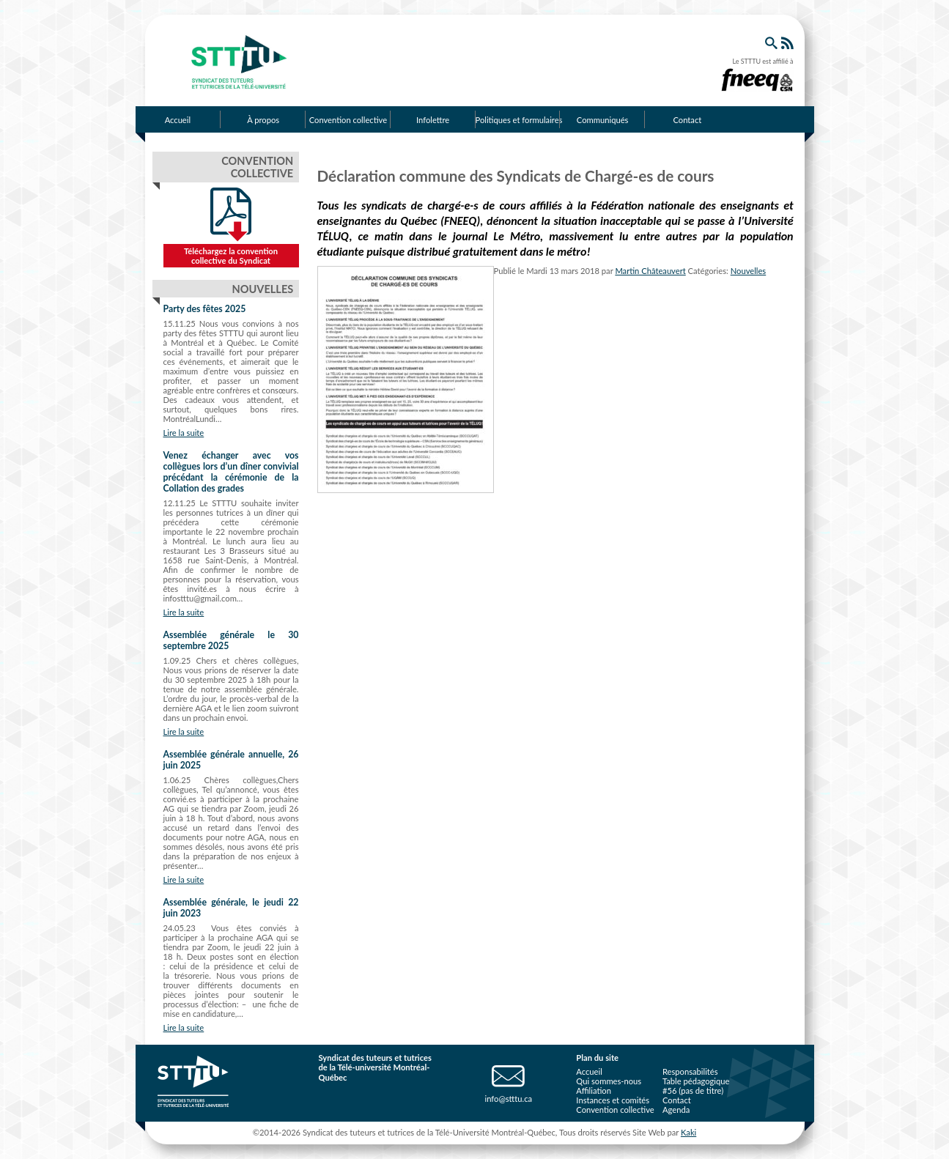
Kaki (688, 1132)
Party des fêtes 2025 (204, 308)
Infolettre (432, 120)
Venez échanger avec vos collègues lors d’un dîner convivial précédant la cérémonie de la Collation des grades (231, 472)
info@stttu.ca (508, 1098)
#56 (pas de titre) (692, 1090)
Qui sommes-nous (608, 1081)
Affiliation (593, 1090)
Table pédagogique (696, 1081)
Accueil (178, 120)
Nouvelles (749, 270)
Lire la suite (183, 432)
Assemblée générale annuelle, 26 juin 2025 (231, 760)
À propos (263, 120)
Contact (687, 120)
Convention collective (348, 120)
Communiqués (603, 120)
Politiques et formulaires (518, 120)
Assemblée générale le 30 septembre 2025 (231, 640)
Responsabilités (690, 1071)
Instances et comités (612, 1100)
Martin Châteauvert (650, 270)
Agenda (676, 1109)
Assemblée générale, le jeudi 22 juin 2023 (231, 908)
